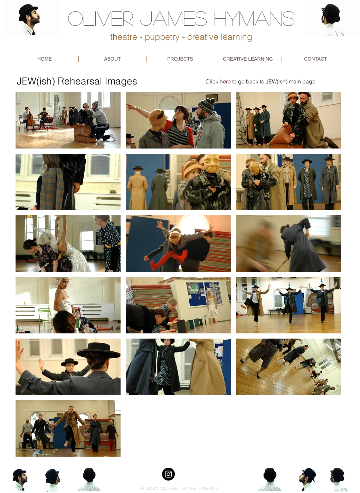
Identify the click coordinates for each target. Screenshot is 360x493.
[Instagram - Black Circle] (168, 474)
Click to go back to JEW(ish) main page (260, 81)
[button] (68, 120)
